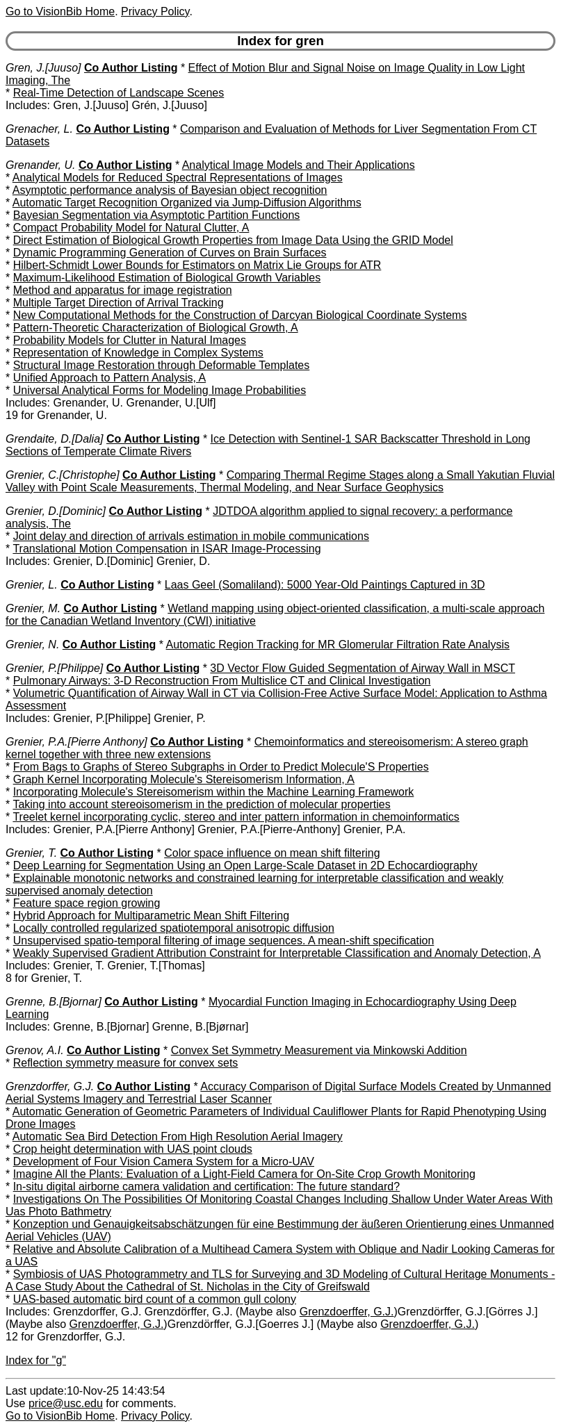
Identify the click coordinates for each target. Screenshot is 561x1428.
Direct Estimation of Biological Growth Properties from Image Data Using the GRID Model (233, 240)
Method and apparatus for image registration (122, 290)
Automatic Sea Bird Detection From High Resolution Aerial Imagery (178, 1136)
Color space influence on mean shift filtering (272, 853)
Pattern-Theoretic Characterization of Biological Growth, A (155, 328)
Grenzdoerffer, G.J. (347, 1312)
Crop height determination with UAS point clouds (132, 1149)
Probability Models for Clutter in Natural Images (129, 340)
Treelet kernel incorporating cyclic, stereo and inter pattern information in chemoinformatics (236, 817)
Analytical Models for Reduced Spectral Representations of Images (178, 177)
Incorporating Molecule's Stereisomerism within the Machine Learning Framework (213, 792)
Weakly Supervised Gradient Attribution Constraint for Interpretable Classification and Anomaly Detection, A (277, 953)
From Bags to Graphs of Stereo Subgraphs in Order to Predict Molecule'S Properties (221, 767)
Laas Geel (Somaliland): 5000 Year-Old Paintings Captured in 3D (325, 585)
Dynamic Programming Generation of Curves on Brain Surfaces (170, 252)
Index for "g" (36, 1360)
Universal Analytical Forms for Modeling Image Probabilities (160, 390)
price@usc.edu (66, 1403)
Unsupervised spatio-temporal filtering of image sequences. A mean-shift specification (223, 940)
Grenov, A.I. (35, 1050)
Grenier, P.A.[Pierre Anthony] (76, 742)
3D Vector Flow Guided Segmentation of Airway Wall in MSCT (362, 668)
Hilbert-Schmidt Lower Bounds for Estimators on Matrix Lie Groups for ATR (197, 265)
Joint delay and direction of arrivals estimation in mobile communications (191, 536)
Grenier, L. (32, 585)
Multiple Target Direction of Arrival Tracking (118, 303)
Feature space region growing (87, 903)
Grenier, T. (31, 853)
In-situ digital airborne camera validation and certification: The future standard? (206, 1186)
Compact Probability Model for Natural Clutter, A (131, 227)
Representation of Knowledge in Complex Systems (138, 353)
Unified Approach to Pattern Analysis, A (109, 378)
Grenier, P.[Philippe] (54, 668)
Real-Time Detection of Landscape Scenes (119, 93)
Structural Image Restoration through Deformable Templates (161, 365)
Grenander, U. (41, 165)
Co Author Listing (131, 68)
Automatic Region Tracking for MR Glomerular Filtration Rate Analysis (338, 644)
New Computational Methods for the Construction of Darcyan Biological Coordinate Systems (240, 315)
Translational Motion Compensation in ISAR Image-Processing (166, 549)
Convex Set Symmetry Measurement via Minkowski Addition (319, 1050)
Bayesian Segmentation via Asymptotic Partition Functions (156, 215)
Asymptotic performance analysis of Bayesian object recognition (170, 190)
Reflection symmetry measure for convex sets (125, 1063)
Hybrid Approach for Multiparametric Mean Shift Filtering (151, 915)
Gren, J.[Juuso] (43, 68)
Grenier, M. (33, 608)
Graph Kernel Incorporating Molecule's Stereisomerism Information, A (184, 779)
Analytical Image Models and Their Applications (298, 165)
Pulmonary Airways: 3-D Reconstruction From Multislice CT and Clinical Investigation (222, 681)
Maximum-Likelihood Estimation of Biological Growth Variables (167, 278)
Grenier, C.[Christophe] (63, 475)
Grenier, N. (32, 644)
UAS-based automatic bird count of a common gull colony (154, 1299)
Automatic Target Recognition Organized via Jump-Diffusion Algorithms (187, 202)
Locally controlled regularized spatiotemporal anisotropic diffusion (173, 928)
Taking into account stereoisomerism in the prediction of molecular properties (201, 804)
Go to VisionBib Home (60, 11)
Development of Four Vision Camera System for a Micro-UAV (163, 1161)
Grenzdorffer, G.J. (50, 1086)
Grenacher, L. (39, 129)
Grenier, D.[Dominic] (56, 511)
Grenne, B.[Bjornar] (53, 1002)
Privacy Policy (155, 11)
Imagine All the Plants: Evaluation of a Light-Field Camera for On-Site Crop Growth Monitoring (244, 1174)
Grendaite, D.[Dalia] (55, 439)
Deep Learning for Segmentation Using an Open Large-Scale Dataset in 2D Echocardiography (245, 865)
